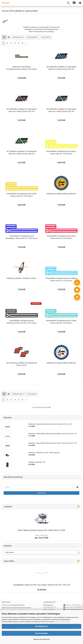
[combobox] (18, 37)
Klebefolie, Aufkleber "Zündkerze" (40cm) (21, 278)
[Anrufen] (77, 282)
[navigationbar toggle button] (80, 3)
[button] (4, 37)
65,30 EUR (41, 590)
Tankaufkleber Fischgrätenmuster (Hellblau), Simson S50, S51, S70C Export (61, 279)
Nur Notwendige (41, 633)
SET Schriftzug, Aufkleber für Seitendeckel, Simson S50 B (21, 364)
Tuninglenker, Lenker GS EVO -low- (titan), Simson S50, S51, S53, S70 (41, 585)
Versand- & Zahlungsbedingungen (13, 605)
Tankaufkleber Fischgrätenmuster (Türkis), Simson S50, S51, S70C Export (61, 322)
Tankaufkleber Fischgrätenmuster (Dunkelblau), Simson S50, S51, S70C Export (22, 237)
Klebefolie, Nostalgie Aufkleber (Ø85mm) (61, 194)
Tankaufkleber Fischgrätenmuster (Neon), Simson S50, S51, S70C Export (61, 152)
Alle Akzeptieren (41, 626)
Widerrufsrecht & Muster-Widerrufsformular (16, 608)
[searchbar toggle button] (68, 3)
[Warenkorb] (77, 297)
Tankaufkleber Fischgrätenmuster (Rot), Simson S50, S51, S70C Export (61, 237)
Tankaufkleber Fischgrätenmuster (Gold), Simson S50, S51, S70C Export (22, 195)
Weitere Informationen (41, 639)
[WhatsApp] (77, 290)
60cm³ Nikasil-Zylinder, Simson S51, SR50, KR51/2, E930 (41, 530)
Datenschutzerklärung (62, 621)
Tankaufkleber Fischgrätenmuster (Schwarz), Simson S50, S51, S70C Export (21, 322)
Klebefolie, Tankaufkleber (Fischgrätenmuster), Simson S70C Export (21, 68)
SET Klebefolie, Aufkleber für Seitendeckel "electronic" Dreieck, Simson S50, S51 (61, 68)
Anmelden (41, 493)
